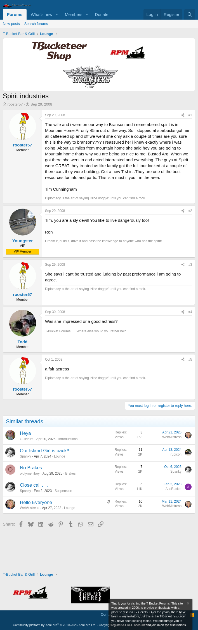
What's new (41, 14)
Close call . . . (34, 485)
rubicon (176, 454)
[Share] (183, 115)
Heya (25, 433)
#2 (190, 211)
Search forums (36, 24)
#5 (190, 359)
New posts (11, 24)
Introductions (67, 439)
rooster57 (15, 104)
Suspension (63, 491)
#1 (190, 115)
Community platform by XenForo (54, 625)
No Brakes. (31, 467)
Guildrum (27, 439)
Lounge (59, 456)
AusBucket (173, 489)
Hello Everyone (36, 502)
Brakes (70, 473)
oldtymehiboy (30, 473)
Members (73, 14)
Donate (101, 14)
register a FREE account (128, 625)
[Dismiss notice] (187, 604)
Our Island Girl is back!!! (45, 450)
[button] (57, 14)
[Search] (189, 14)
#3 (190, 265)
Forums (14, 14)
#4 (190, 312)
